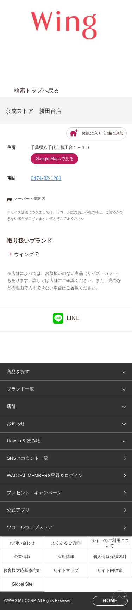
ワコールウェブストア (29, 527)
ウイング (24, 254)
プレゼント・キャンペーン (34, 492)
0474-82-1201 (46, 178)
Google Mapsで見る (54, 158)
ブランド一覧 (20, 389)
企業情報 (22, 556)
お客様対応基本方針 (22, 570)
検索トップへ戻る (36, 90)
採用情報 (65, 556)
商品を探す (18, 371)
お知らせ (16, 423)
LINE (66, 318)
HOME (110, 600)
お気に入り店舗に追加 (96, 133)
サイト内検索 (109, 570)
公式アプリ (18, 510)
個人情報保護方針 (110, 556)
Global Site (22, 584)
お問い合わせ (22, 542)
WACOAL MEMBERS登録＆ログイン (44, 475)
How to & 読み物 (23, 440)
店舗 (11, 406)
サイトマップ (65, 570)
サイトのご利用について (110, 543)
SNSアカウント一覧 (27, 458)
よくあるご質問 (66, 542)
